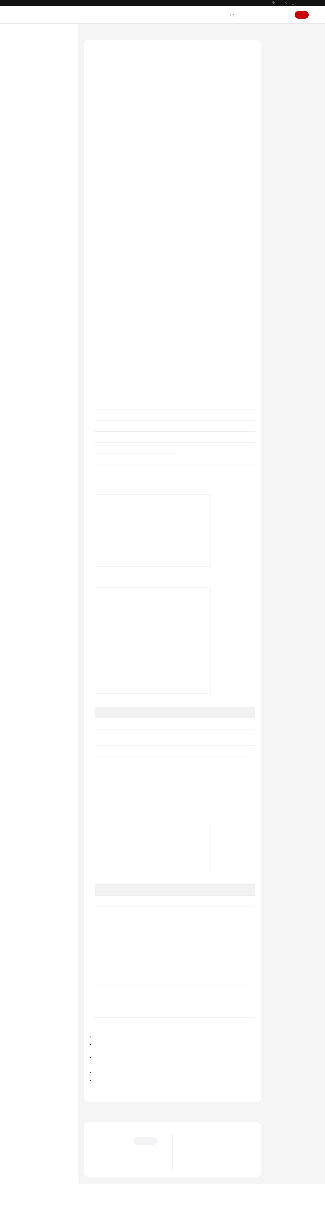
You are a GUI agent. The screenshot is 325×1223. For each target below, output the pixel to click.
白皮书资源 (29, 320)
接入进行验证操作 (106, 140)
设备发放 (32, 212)
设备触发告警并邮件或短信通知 (50, 170)
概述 (29, 125)
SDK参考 (27, 237)
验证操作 (277, 88)
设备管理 (32, 142)
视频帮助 (27, 263)
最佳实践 (27, 117)
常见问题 (27, 254)
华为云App (302, 2)
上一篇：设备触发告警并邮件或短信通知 (118, 1124)
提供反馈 (95, 1162)
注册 (301, 15)
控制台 (274, 15)
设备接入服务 (111, 359)
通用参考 (27, 286)
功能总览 (27, 66)
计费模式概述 (192, 1182)
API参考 (27, 229)
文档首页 (91, 33)
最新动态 (27, 57)
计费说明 (27, 83)
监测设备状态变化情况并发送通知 (50, 200)
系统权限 (27, 337)
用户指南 (27, 108)
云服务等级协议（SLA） (38, 311)
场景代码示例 (31, 246)
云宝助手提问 (99, 1185)
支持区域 (27, 328)
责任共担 (27, 303)
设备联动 (32, 159)
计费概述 (188, 1175)
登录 (285, 15)
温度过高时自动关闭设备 (47, 181)
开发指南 (27, 220)
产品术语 (27, 294)
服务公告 (27, 74)
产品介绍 (27, 91)
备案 (261, 15)
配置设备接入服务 (284, 77)
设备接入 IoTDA (113, 33)
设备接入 (32, 133)
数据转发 (32, 150)
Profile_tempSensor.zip (118, 481)
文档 (251, 15)
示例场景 (277, 67)
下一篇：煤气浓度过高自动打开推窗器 (229, 1124)
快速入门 (27, 100)
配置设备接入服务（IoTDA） (114, 133)
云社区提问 (123, 1185)
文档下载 (27, 271)
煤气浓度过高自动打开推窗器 (50, 189)
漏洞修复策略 (192, 1168)
